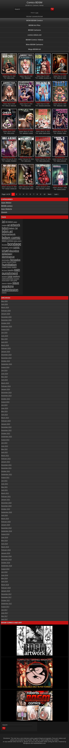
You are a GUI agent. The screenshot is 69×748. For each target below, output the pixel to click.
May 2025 (4, 339)
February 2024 (6, 386)
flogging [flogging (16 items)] (9, 262)
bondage (8, 161)
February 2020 (6, 522)
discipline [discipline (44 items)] (14, 250)
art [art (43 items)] (8, 225)
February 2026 (6, 311)
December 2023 (6, 392)
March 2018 (5, 585)
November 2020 (6, 506)
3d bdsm (59, 133)
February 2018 (6, 588)
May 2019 (4, 540)
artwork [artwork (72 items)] (15, 224)
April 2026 (4, 304)
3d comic (42, 188)
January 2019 (5, 553)
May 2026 (4, 301)
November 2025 (6, 320)
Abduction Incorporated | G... (9, 103)
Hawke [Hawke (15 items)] (14, 262)
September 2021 (6, 474)
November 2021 (6, 468)
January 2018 (5, 591)
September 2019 (6, 531)
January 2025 (5, 352)
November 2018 (6, 559)
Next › (50, 194)
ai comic (46, 78)
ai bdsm (41, 78)
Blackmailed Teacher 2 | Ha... (26, 103)
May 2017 (4, 616)
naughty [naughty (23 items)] (11, 270)
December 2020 (6, 503)
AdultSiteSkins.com (39, 743)
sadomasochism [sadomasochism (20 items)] (8, 279)
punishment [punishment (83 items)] (10, 273)
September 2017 (6, 604)
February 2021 (6, 496)
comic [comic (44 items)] (16, 247)
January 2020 (5, 525)
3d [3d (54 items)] (3, 221)
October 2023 (5, 399)
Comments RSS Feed (37, 16)
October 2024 (5, 361)
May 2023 (4, 411)
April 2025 (4, 342)
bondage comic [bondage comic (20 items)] (7, 248)
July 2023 (4, 405)
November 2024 (6, 358)
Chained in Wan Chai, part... (9, 75)
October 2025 (5, 323)
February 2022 (6, 459)
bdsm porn (27, 105)
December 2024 (6, 355)
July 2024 (4, 370)
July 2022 (4, 443)
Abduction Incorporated (25, 78)
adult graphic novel (60, 106)
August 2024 (5, 367)
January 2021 (5, 500)
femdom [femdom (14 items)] (4, 262)
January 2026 (5, 314)
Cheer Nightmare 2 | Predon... (9, 130)
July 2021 (4, 481)
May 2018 (4, 578)
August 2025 (5, 329)
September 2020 (6, 512)
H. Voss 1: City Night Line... (59, 75)
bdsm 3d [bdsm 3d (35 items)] (13, 228)
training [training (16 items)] (4, 292)
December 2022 (6, 427)
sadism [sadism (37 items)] (16, 276)
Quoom (4, 212)
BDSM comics (6, 206)
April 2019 (4, 544)
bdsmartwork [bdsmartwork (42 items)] (8, 234)
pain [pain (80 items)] (17, 269)
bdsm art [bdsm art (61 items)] (7, 231)
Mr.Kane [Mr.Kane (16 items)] (4, 270)
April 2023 (4, 415)
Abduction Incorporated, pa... (26, 75)
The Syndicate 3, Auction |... (43, 186)
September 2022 (6, 437)
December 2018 (6, 556)
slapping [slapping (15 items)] (4, 283)
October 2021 (5, 471)
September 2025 (6, 326)
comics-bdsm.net (34, 35)
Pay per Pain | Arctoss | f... (9, 186)
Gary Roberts (6, 209)
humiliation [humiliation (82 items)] (9, 264)
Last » (56, 194)
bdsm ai (8, 105)
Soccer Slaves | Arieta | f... (43, 130)
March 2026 (5, 307)
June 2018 (4, 575)
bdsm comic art (61, 161)
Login (37, 12)
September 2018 (6, 566)
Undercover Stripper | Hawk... (60, 130)
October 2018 (5, 563)
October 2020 (5, 509)
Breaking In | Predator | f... (43, 103)
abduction (60, 105)
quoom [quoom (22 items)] (4, 277)
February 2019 (6, 550)
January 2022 (5, 462)
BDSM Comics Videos (34, 40)
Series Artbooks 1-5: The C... (59, 186)
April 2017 (4, 619)
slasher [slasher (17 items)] (9, 283)
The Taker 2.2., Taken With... (26, 186)
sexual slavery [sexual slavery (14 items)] (6, 280)
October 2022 (5, 433)
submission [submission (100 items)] (10, 290)
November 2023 (6, 396)
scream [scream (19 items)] (16, 279)
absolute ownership (44, 105)
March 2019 (5, 547)
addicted (25, 133)
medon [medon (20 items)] (14, 267)
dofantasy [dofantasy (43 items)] (7, 253)
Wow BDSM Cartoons (34, 44)
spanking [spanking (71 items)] (8, 286)
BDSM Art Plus (34, 25)
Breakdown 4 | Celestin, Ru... (43, 158)
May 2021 (4, 487)
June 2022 (4, 446)
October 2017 (5, 600)
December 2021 (6, 465)
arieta (40, 133)
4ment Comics (61, 189)
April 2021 (4, 490)
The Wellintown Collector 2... (60, 158)
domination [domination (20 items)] (6, 260)
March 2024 (5, 383)
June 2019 (4, 537)
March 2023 (5, 418)
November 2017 (6, 597)
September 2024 (6, 364)
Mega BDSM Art (34, 49)
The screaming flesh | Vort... (43, 75)
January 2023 (5, 424)
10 (44, 194)
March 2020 (5, 519)
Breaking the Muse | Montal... (9, 158)
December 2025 (6, 317)
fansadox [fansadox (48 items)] (15, 259)
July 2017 (4, 610)
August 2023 (5, 402)
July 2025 (4, 333)
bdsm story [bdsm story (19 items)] (17, 241)
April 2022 (4, 452)
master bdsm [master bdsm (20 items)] (6, 267)
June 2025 (4, 336)
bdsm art (59, 78)
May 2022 (4, 449)
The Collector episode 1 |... (26, 130)
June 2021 (4, 484)
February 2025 (6, 348)
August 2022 (5, 440)
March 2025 (5, 345)
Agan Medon (6, 203)
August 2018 (5, 569)
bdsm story (27, 161)
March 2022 (5, 455)
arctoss (7, 188)
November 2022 (6, 430)
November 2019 (6, 528)
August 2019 (5, 534)
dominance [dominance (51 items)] (8, 256)
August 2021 (5, 477)
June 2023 (4, 408)
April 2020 (4, 515)
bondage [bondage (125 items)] (14, 244)
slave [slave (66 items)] (15, 282)
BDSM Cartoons (34, 30)
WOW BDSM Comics (34, 20)
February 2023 (6, 421)
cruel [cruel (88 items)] (5, 250)
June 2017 (4, 613)
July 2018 (4, 572)
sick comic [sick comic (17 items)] (13, 280)
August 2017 (5, 607)
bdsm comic (10, 78)
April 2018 (4, 581)
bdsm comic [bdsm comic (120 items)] (11, 238)
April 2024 (4, 380)
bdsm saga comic (44, 161)
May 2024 (4, 377)
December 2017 (6, 594)
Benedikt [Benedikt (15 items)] (4, 244)
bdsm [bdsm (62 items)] (5, 228)
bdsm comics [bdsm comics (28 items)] (7, 241)
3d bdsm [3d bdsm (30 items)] (9, 222)
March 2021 (5, 493)
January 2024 (5, 389)
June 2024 (4, 374)
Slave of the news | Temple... (26, 158)
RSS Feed (28, 16)
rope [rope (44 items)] (10, 276)
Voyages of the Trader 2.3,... (60, 103)
